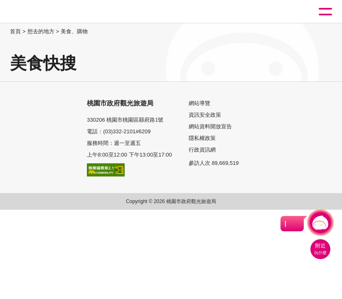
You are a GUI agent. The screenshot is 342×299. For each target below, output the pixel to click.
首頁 (15, 31)
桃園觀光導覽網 (41, 12)
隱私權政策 (202, 138)
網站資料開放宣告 (210, 126)
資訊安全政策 (205, 115)
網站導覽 (199, 103)
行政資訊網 (202, 150)
